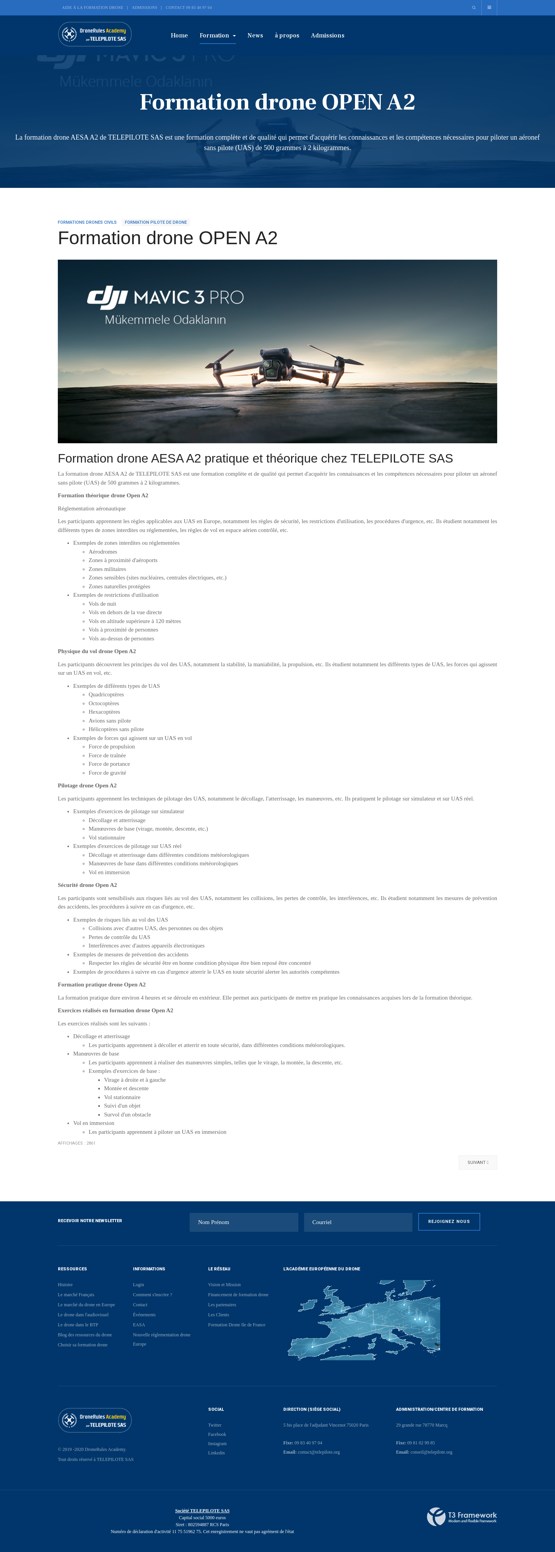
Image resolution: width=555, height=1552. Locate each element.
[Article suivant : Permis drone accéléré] (478, 1162)
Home (179, 35)
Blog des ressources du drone (85, 1335)
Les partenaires (222, 1304)
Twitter (214, 1425)
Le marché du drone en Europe (86, 1304)
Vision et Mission (224, 1284)
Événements (144, 1314)
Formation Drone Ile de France (237, 1324)
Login (138, 1284)
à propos (287, 35)
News (255, 35)
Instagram (217, 1443)
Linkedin (216, 1453)
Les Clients (218, 1314)
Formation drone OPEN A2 (168, 238)
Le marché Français (76, 1294)
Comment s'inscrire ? (152, 1294)
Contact (140, 1304)
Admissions (144, 7)
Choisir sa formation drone (83, 1345)
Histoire (65, 1284)
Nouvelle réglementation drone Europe (161, 1339)
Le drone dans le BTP (78, 1324)
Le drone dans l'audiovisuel (83, 1314)
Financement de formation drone (238, 1294)
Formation (218, 35)
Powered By (462, 1517)
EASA (139, 1324)
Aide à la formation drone (92, 7)
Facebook (217, 1434)
